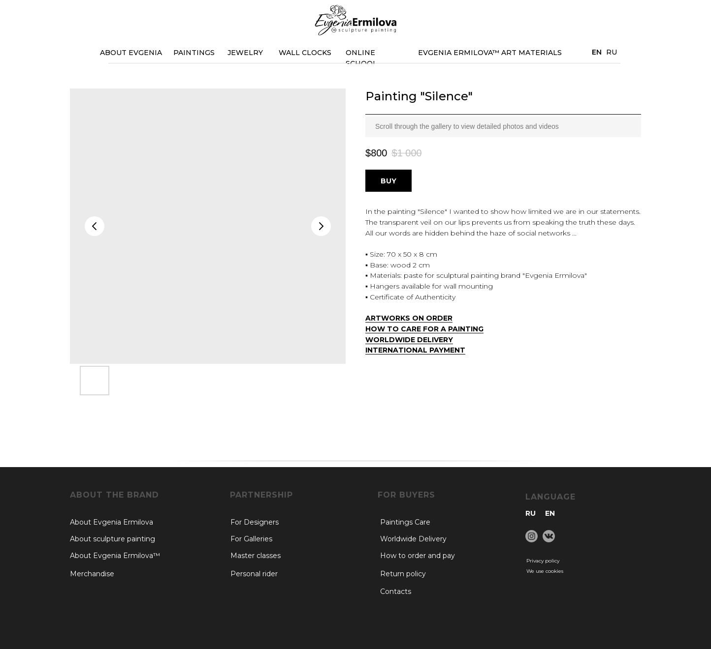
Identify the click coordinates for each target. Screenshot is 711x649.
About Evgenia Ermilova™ (115, 555)
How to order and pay (417, 555)
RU (611, 52)
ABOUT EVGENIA (131, 52)
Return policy (403, 573)
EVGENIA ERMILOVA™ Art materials (490, 52)
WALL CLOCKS (305, 52)
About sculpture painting (112, 538)
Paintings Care (405, 522)
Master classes (255, 555)
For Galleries (251, 538)
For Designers (254, 522)
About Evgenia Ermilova (111, 522)
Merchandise (92, 573)
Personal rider (254, 573)
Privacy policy (542, 561)
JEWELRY (245, 52)
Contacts (395, 591)
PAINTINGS (194, 52)
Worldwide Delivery (413, 538)
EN (550, 513)
